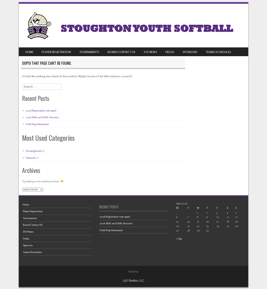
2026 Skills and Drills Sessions (42, 117)
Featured (30, 157)
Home (29, 52)
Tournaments (89, 52)
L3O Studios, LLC (133, 280)
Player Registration (56, 52)
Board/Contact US (121, 52)
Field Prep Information (37, 124)
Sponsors (190, 52)
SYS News (150, 52)
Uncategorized (34, 150)
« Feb (179, 238)
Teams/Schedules (218, 52)
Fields (169, 52)
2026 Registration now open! (41, 110)
